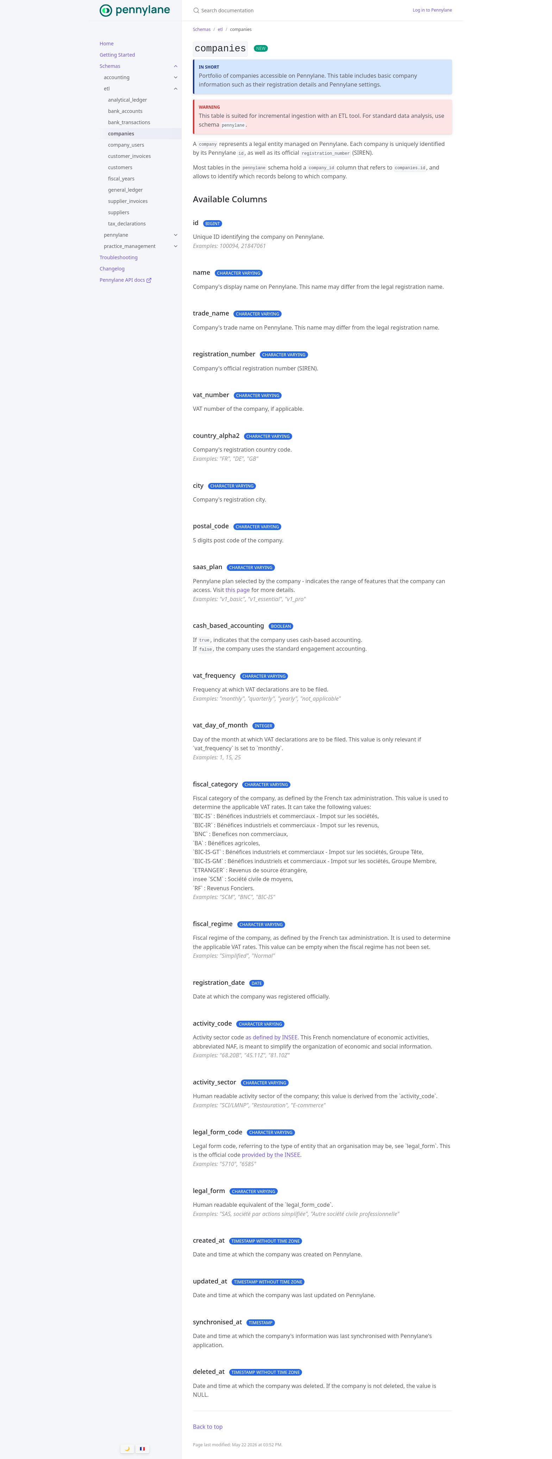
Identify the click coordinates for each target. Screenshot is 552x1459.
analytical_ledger (127, 99)
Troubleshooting (119, 257)
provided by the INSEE (271, 1155)
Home (107, 43)
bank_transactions (129, 122)
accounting (117, 77)
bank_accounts (125, 111)
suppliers (118, 212)
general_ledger (125, 189)
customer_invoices (129, 156)
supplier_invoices (128, 201)
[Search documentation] (276, 10)
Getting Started (117, 54)
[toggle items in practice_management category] (175, 246)
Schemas (110, 66)
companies (121, 133)
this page (238, 589)
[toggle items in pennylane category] (175, 235)
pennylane (116, 234)
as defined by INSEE (271, 1037)
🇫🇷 (142, 1449)
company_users (126, 144)
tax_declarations (127, 223)
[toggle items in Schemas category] (175, 66)
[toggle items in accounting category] (175, 77)
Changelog (112, 268)
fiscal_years (121, 178)
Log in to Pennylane (432, 10)
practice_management (130, 246)
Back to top (208, 1426)
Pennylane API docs (126, 279)
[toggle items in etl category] (175, 88)
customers (120, 167)
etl (107, 88)
